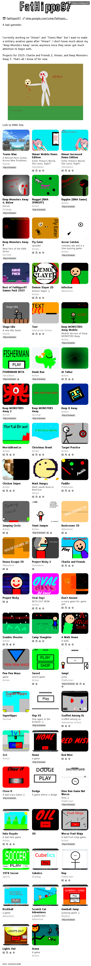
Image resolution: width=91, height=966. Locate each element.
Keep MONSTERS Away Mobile (71, 328)
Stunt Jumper (40, 525)
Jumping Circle (12, 525)
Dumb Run (38, 372)
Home (35, 754)
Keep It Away (69, 408)
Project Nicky (11, 597)
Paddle (65, 483)
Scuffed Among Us (72, 715)
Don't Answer (69, 597)
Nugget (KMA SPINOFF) (40, 201)
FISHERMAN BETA (13, 372)
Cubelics (37, 873)
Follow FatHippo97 (78, 3)
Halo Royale (10, 833)
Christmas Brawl (42, 447)
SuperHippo (10, 715)
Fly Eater (37, 242)
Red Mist (66, 754)
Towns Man (10, 154)
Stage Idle (9, 326)
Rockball (8, 909)
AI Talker (67, 372)
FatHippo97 (14, 18)
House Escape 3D (13, 561)
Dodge (36, 791)
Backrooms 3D (70, 525)
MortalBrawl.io (12, 447)
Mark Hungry (40, 483)
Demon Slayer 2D (42, 287)
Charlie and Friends (73, 561)
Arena (35, 948)
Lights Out (9, 948)
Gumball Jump (70, 909)
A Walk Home (69, 637)
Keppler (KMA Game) (74, 199)
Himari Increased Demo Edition (71, 156)
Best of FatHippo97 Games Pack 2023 (15, 289)
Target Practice (70, 447)
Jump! (65, 673)
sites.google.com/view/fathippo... (47, 18)
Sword (36, 673)
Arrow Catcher (70, 242)
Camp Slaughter (42, 637)
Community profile (14, 964)
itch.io (5, 964)
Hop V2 (36, 715)
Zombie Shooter (13, 637)
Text (34, 326)
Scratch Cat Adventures (39, 911)
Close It (7, 791)
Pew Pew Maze (11, 673)
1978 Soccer (11, 873)
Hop (63, 873)
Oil (34, 833)
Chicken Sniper (12, 483)
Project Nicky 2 (41, 561)
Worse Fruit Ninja (72, 833)
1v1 (5, 754)
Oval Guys (38, 597)
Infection (66, 287)
